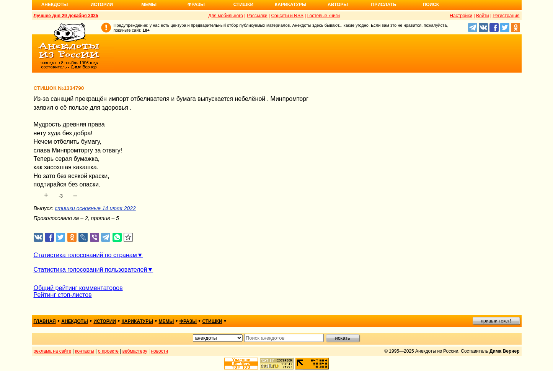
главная (45, 321)
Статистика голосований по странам (85, 255)
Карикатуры (291, 4)
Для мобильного (225, 15)
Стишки (243, 4)
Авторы (338, 4)
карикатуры (137, 321)
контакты (84, 351)
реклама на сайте (53, 351)
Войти (482, 15)
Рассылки (257, 15)
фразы (188, 321)
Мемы (149, 4)
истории (104, 321)
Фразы (196, 4)
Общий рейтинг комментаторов (78, 288)
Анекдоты (54, 4)
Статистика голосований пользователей (90, 269)
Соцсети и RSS (287, 15)
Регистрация (506, 15)
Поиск (431, 4)
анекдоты (74, 321)
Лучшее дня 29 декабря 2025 (66, 15)
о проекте (108, 351)
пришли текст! (496, 321)
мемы (166, 321)
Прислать (383, 4)
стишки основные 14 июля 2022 (95, 208)
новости (159, 351)
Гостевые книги (323, 15)
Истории (102, 4)
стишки (212, 321)
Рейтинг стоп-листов (63, 295)
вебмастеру (134, 351)
